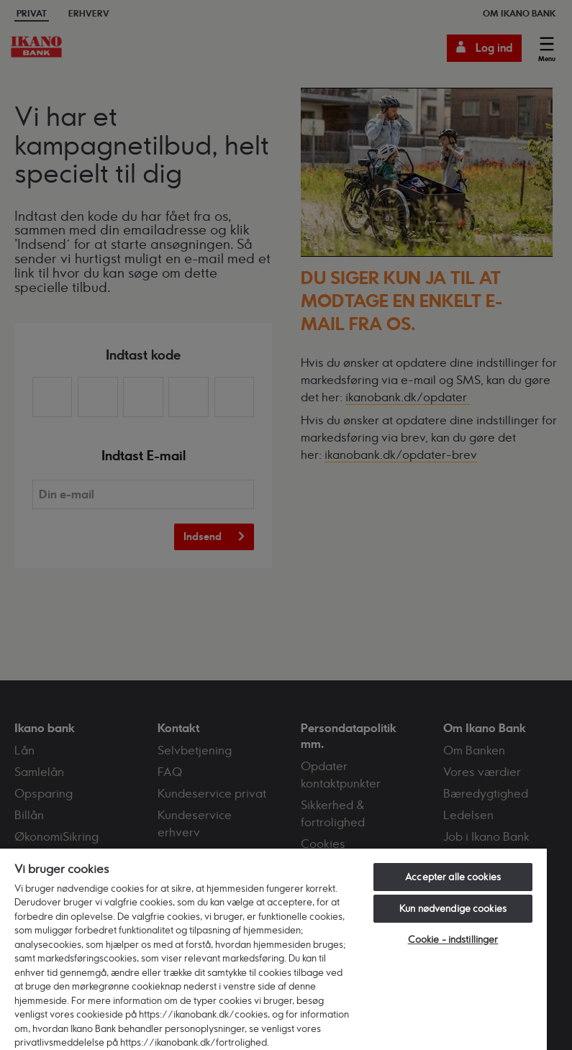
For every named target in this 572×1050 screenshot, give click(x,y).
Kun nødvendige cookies (453, 908)
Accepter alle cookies (453, 876)
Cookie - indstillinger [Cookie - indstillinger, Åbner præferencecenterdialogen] (453, 939)
